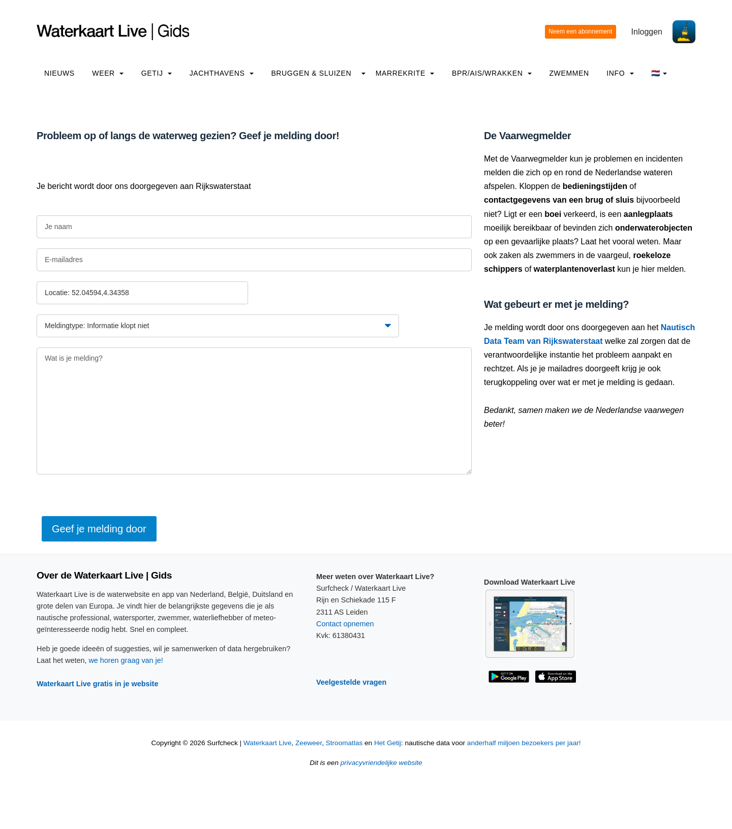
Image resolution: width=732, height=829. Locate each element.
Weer (108, 73)
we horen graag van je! (125, 660)
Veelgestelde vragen (351, 682)
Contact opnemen (345, 624)
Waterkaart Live (267, 743)
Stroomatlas (344, 743)
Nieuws (59, 73)
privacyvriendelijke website (381, 763)
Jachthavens (222, 73)
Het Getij (387, 743)
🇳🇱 (659, 73)
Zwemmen (569, 73)
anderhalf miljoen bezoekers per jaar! (524, 743)
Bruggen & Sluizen (311, 73)
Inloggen (646, 31)
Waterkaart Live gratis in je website (97, 684)
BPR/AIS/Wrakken (492, 73)
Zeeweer (308, 743)
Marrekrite (405, 73)
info (620, 73)
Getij (156, 73)
